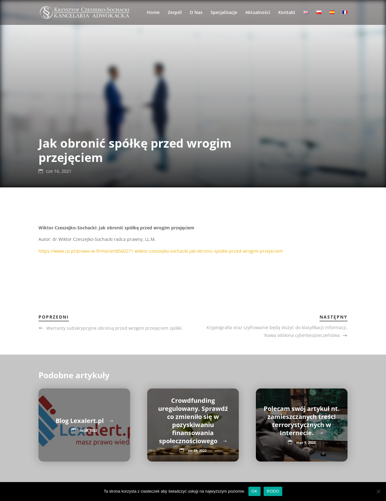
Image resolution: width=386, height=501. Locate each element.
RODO (273, 491)
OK (254, 491)
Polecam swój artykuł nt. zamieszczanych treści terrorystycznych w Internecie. (302, 420)
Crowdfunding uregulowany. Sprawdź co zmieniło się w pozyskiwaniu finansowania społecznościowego (193, 420)
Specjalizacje (224, 12)
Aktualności (257, 12)
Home (153, 12)
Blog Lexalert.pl (80, 420)
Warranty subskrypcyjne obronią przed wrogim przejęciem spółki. (114, 328)
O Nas (196, 12)
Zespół (175, 12)
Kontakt (286, 12)
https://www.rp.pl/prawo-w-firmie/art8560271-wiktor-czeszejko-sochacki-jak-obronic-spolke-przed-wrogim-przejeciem (161, 251)
